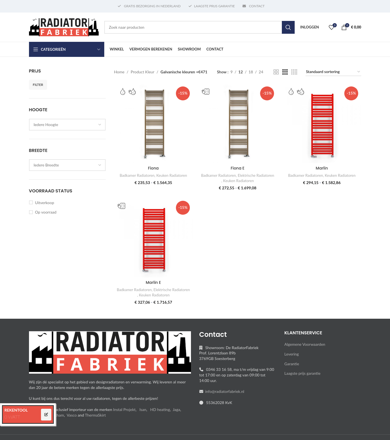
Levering (291, 354)
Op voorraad (46, 212)
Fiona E (237, 168)
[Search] (199, 27)
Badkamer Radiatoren (137, 175)
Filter (38, 85)
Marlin (322, 168)
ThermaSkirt (95, 415)
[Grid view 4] (294, 72)
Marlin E (153, 282)
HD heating (160, 409)
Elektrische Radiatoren (256, 175)
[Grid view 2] (276, 72)
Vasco (72, 415)
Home (119, 71)
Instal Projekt (124, 409)
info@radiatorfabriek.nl (223, 391)
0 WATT (12, 416)
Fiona (153, 168)
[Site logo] (64, 26)
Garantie (291, 363)
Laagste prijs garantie (302, 373)
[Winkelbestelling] (333, 72)
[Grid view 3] (285, 72)
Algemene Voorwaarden (304, 344)
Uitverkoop (44, 202)
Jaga (176, 409)
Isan (142, 409)
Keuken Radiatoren (171, 175)
